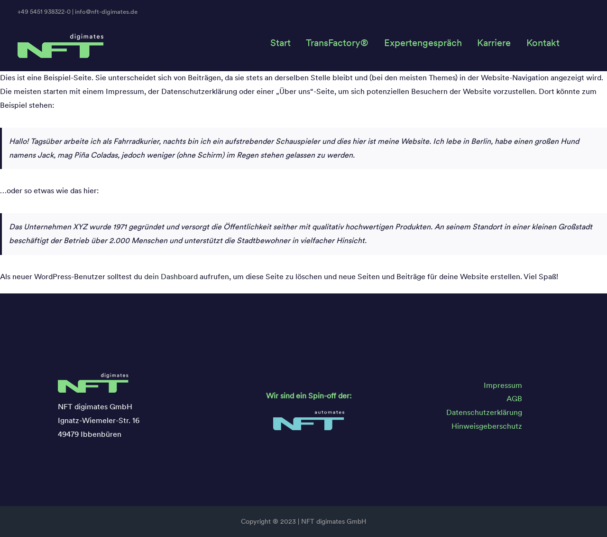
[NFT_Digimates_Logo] (61, 36)
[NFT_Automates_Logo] (308, 414)
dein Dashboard (171, 276)
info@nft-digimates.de (106, 11)
